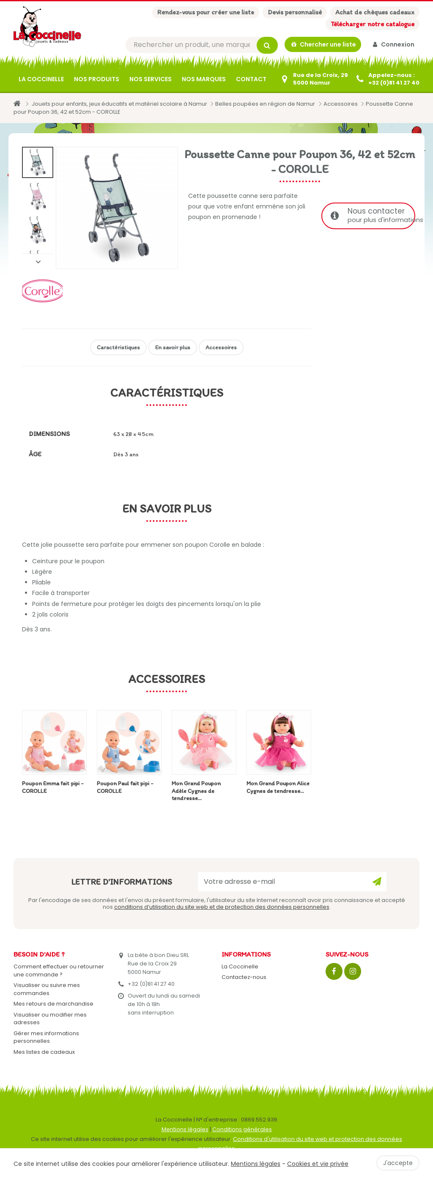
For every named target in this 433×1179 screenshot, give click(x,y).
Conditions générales (242, 1130)
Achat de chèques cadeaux (374, 12)
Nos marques (204, 80)
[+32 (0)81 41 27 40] (387, 80)
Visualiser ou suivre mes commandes (47, 990)
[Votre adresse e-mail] (292, 882)
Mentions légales (185, 1130)
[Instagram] (352, 972)
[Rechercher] (202, 45)
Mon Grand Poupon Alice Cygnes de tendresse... (278, 788)
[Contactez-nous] (314, 80)
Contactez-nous (244, 978)
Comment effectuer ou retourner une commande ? (59, 971)
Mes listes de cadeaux (44, 1052)
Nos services (150, 80)
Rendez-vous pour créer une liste (205, 12)
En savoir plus (172, 348)
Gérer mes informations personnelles (46, 1038)
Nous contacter (373, 216)
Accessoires (221, 348)
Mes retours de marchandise (53, 1005)
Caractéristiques (118, 348)
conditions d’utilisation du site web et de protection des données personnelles (221, 908)
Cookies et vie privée (317, 1164)
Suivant (37, 262)
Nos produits (96, 80)
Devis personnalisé (295, 12)
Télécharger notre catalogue (372, 24)
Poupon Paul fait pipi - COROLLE (125, 788)
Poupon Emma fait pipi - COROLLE (53, 788)
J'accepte (398, 1163)
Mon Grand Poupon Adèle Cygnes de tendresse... (196, 792)
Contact (251, 80)
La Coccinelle (41, 80)
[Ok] (377, 882)
